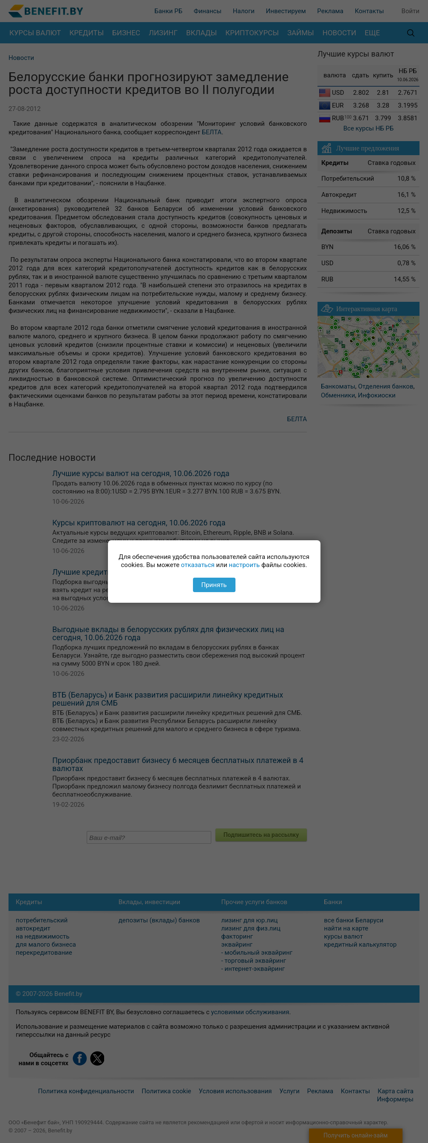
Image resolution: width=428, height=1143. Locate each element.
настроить (244, 565)
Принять (214, 585)
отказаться (198, 565)
